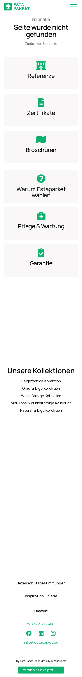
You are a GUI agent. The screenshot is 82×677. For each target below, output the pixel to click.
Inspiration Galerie (41, 601)
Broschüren (41, 150)
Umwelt (41, 616)
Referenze (41, 76)
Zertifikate (41, 113)
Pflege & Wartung (41, 226)
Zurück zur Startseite (41, 44)
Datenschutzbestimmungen (41, 589)
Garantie (41, 263)
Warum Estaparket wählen (41, 192)
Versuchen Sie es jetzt (38, 670)
